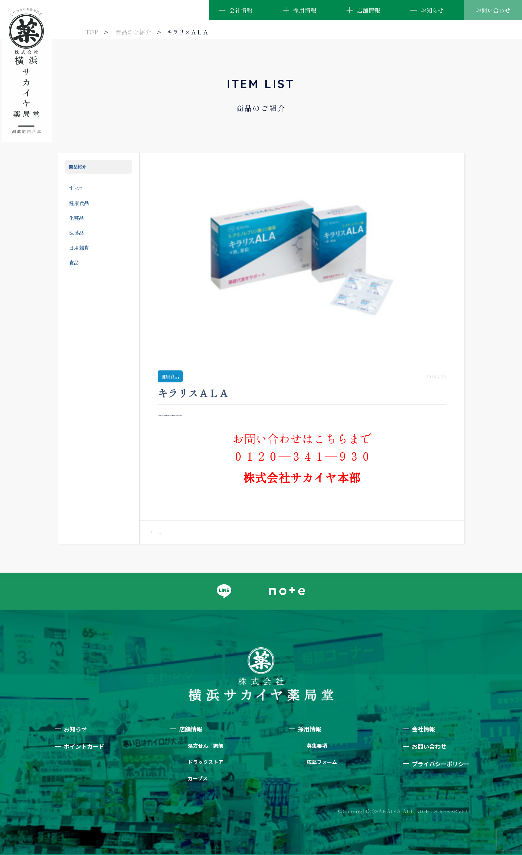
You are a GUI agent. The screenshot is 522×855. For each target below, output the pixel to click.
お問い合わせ (493, 10)
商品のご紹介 (133, 32)
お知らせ (432, 10)
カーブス (198, 778)
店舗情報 (368, 10)
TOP (91, 32)
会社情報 (240, 10)
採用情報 (304, 10)
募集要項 (317, 745)
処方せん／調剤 (205, 745)
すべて (76, 188)
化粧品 (76, 217)
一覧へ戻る (155, 532)
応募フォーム (322, 761)
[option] (302, 258)
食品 (74, 262)
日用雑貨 (79, 247)
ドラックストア (205, 761)
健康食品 (79, 203)
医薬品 (76, 232)
